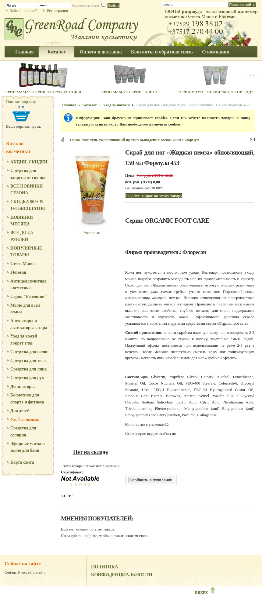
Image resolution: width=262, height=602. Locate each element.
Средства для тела (28, 360)
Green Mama (22, 263)
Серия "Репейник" (28, 296)
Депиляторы (22, 386)
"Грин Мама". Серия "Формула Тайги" (43, 92)
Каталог (89, 105)
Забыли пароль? (23, 10)
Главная (69, 105)
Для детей (20, 410)
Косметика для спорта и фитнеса (27, 398)
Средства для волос (29, 351)
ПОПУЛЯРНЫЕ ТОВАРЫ (26, 251)
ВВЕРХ (205, 592)
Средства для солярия (23, 431)
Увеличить (92, 230)
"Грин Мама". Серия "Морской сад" (215, 92)
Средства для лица (28, 369)
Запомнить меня (85, 5)
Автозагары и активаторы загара (28, 324)
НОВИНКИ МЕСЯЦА (21, 220)
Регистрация (57, 10)
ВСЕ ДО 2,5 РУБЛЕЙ (21, 236)
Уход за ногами (25, 419)
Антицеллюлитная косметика (28, 284)
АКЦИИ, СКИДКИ (29, 162)
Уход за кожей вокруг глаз (23, 339)
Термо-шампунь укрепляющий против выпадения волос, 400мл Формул (134, 139)
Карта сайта (22, 462)
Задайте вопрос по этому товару (154, 195)
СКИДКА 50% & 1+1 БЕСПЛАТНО (28, 205)
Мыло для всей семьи (25, 308)
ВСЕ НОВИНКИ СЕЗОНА (26, 189)
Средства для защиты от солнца (27, 174)
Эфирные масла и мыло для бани (27, 447)
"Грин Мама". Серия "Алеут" (130, 92)
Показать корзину (21, 101)
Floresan (18, 272)
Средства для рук (27, 377)
